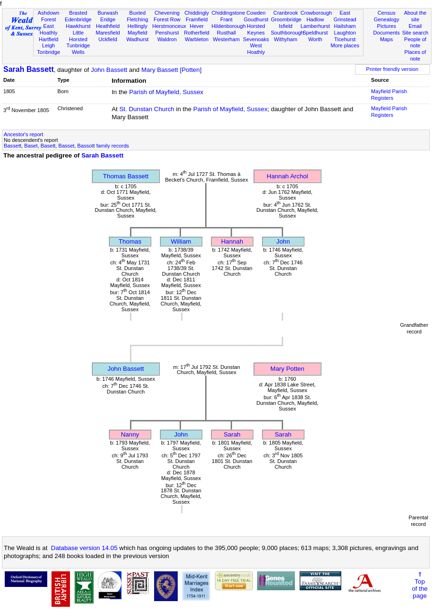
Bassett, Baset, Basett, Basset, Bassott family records (66, 146)
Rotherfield (196, 32)
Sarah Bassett (28, 69)
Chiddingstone (228, 13)
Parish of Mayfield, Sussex (166, 92)
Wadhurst (137, 39)
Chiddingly (196, 13)
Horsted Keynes (256, 29)
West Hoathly (256, 49)
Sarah (232, 434)
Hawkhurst (78, 26)
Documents (386, 32)
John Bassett (109, 69)
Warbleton (196, 39)
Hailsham (345, 26)
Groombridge (286, 19)
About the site (415, 16)
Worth (315, 39)
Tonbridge (48, 52)
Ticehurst (344, 39)
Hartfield (48, 39)
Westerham (226, 39)
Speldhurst (315, 32)
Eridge (107, 19)
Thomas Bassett (125, 176)
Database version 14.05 (84, 547)
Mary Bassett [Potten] (171, 69)
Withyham (285, 39)
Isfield (286, 26)
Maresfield (107, 32)
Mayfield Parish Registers (389, 94)
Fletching (137, 19)
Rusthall (226, 32)
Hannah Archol (287, 176)
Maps (386, 39)
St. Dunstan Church (146, 109)
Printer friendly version (392, 69)
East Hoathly (49, 29)
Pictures (386, 26)
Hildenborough (229, 26)
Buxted (137, 13)
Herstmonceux (169, 26)
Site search (415, 32)
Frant (226, 19)
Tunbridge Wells (78, 49)
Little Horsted (78, 36)
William (181, 241)
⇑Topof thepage (419, 585)
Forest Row (167, 19)
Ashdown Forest (49, 16)
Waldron (167, 39)
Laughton (345, 32)
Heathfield (108, 26)
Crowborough (316, 13)
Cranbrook (285, 13)
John (283, 241)
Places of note (415, 55)
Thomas (130, 241)
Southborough (287, 32)
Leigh (48, 45)
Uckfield (107, 39)
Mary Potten (287, 368)
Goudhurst (256, 19)
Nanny (130, 434)
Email (415, 26)
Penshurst (167, 32)
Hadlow (315, 19)
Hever (197, 26)
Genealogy (386, 19)
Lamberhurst (315, 26)
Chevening (167, 13)
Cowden (256, 13)
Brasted (78, 13)
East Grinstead (345, 16)
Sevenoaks (256, 39)
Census (387, 13)
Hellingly (137, 26)
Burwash (107, 13)
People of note (415, 42)
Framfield (196, 19)
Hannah (232, 241)
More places (344, 45)
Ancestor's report (23, 134)
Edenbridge (78, 19)
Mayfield (137, 32)
